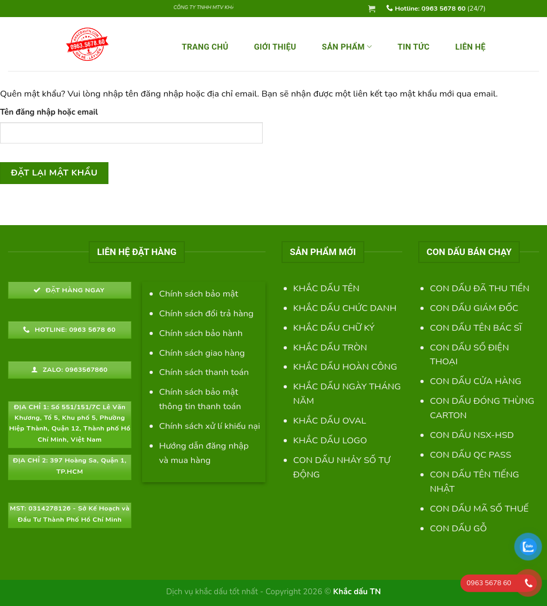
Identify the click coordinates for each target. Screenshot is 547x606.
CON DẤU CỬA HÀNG (475, 381)
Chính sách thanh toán (204, 372)
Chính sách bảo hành (201, 333)
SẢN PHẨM (347, 47)
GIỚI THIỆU (275, 47)
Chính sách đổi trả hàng (206, 313)
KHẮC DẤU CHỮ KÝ (333, 328)
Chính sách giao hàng (202, 353)
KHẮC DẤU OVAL (329, 420)
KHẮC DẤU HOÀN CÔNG (345, 367)
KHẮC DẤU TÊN (326, 288)
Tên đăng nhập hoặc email (49, 112)
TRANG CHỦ (205, 47)
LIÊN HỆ (470, 47)
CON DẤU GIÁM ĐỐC (474, 308)
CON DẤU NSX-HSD (472, 435)
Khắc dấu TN (357, 591)
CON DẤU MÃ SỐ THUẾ (479, 509)
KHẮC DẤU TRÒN (330, 347)
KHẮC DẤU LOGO (330, 440)
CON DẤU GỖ (458, 528)
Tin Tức (413, 47)
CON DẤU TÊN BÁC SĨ (476, 328)
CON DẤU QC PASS (470, 455)
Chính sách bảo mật (198, 294)
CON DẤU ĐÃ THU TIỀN (479, 288)
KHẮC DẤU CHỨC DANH (344, 308)
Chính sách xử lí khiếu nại (209, 426)
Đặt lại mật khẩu (54, 173)
